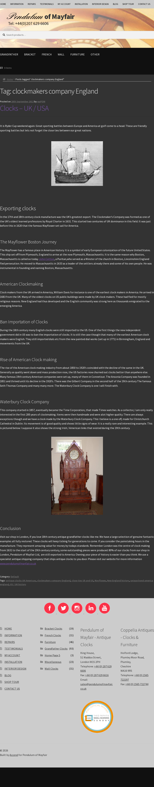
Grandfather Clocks (56, 650)
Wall (61, 56)
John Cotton (46, 260)
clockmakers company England (54, 582)
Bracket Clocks (53, 630)
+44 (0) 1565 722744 (136, 685)
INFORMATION (16, 4)
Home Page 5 (52, 657)
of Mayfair (68, 17)
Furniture (77, 56)
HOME (8, 630)
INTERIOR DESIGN (100, 4)
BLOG (115, 4)
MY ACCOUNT (64, 4)
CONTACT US (144, 4)
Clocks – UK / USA (24, 109)
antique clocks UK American (21, 582)
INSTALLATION (81, 4)
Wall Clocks (51, 670)
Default (15, 578)
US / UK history (18, 585)
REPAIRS (32, 4)
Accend (14, 756)
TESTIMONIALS (46, 4)
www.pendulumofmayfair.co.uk (18, 565)
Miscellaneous (53, 663)
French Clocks (53, 637)
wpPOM (41, 103)
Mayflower (100, 582)
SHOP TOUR (128, 4)
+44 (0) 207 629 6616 (97, 676)
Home (10, 80)
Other (95, 56)
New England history (118, 582)
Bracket (30, 56)
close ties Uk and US (82, 582)
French (47, 56)
